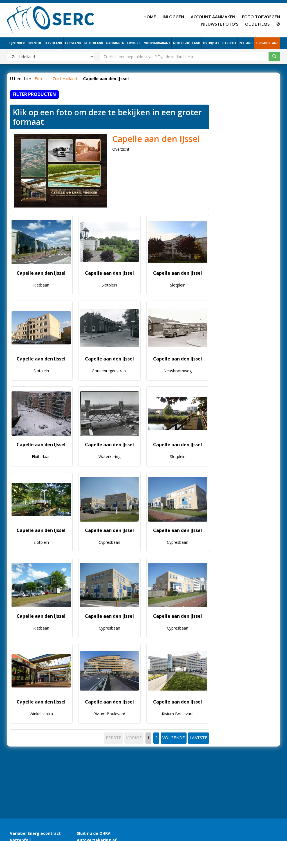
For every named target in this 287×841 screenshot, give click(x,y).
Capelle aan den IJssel (156, 139)
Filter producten (34, 94)
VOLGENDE (173, 737)
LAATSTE (198, 737)
